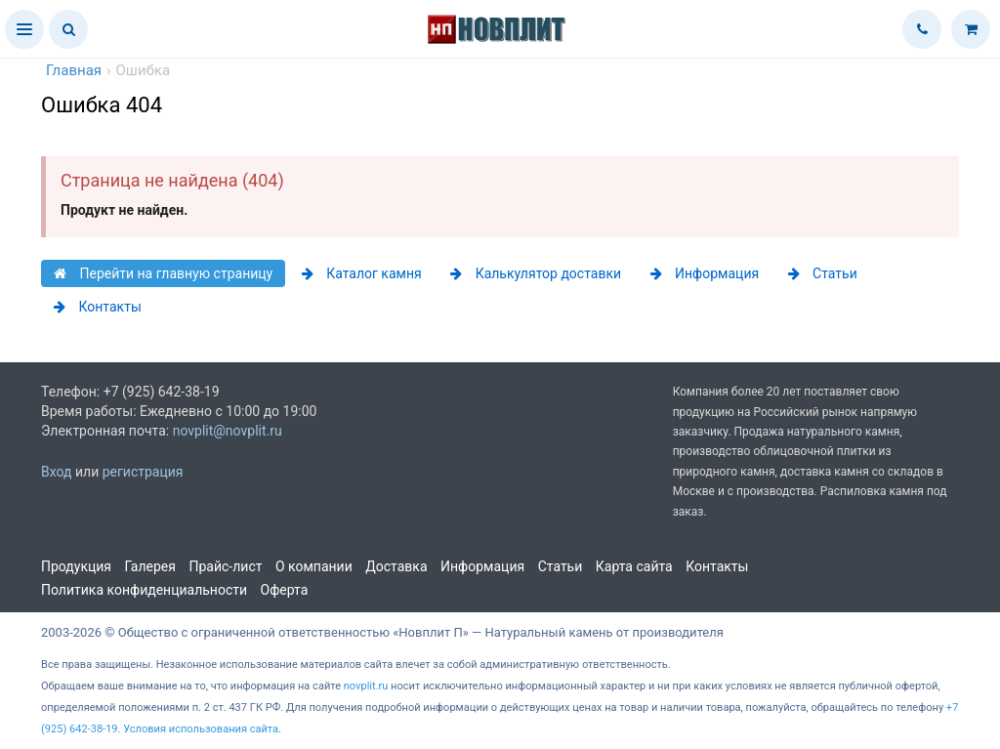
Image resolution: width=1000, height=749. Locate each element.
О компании (314, 566)
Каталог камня (362, 273)
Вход (56, 471)
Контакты (98, 306)
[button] (24, 29)
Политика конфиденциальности (144, 590)
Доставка (396, 566)
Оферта (285, 590)
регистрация (143, 471)
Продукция (76, 566)
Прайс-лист (225, 566)
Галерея (150, 566)
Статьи (822, 273)
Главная (74, 70)
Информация (705, 273)
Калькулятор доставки (535, 273)
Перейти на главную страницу (163, 273)
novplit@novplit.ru (227, 430)
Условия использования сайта (200, 729)
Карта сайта (634, 566)
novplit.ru (366, 686)
